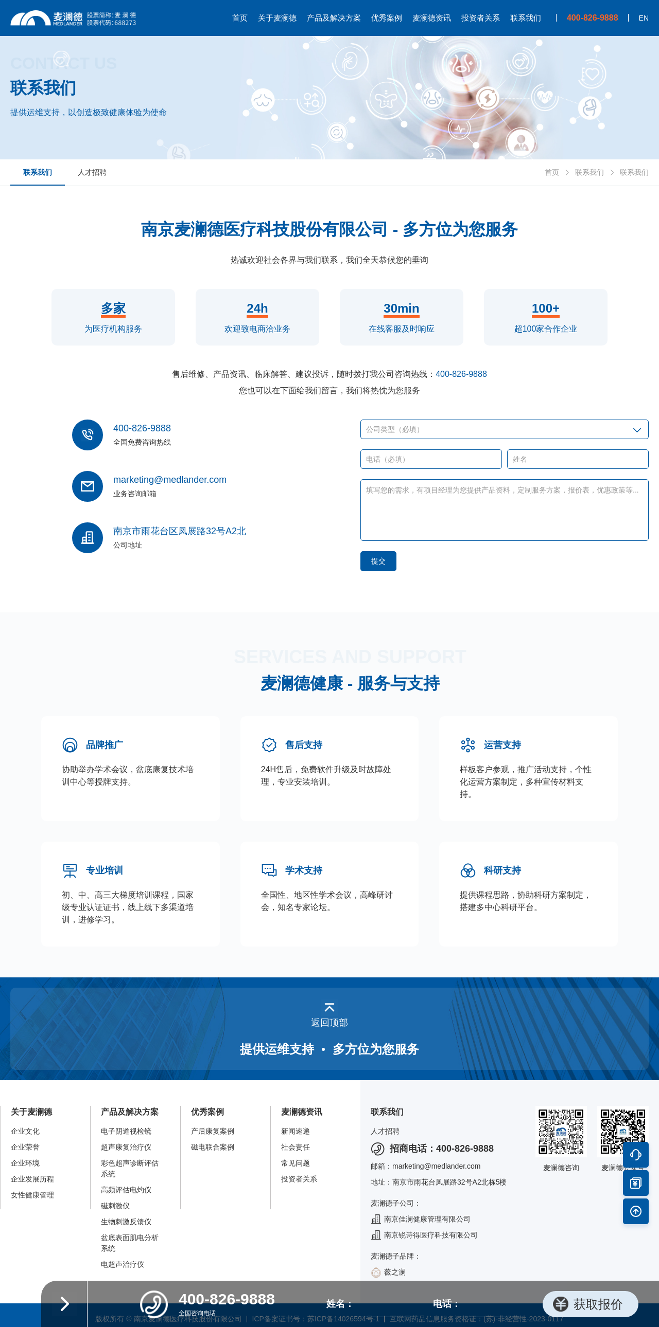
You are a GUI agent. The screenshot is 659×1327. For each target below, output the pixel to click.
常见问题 (295, 1163)
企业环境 (25, 1163)
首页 (240, 17)
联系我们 (525, 17)
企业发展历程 (32, 1179)
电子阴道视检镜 (126, 1131)
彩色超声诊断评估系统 (130, 1168)
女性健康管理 (32, 1195)
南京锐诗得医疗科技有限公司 (424, 1235)
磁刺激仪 (115, 1206)
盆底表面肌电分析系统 (130, 1242)
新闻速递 (295, 1131)
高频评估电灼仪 (126, 1190)
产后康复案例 (212, 1131)
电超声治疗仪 (122, 1264)
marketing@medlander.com (170, 480)
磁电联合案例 (212, 1147)
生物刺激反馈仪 (126, 1221)
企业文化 (25, 1131)
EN (644, 18)
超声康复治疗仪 (126, 1147)
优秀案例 (386, 17)
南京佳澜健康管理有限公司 (421, 1219)
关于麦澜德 (277, 17)
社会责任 (295, 1147)
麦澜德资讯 (431, 17)
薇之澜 (388, 1272)
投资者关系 (480, 17)
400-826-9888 (461, 374)
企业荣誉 (25, 1147)
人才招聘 (92, 172)
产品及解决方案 (334, 17)
